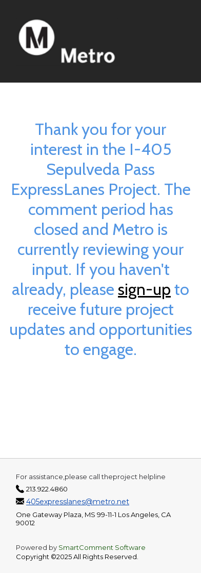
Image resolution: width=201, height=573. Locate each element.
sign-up (144, 289)
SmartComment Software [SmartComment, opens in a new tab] (102, 547)
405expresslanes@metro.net (77, 501)
